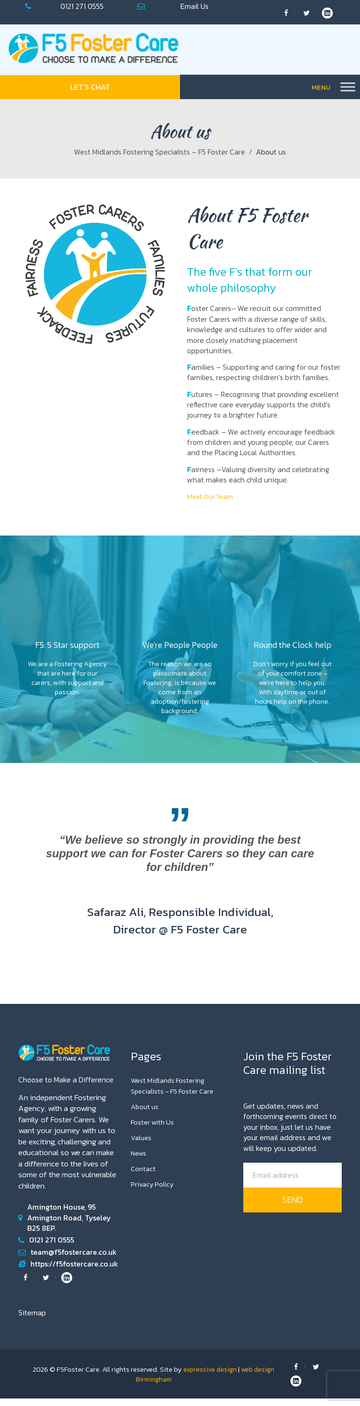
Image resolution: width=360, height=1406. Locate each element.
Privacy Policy (153, 1191)
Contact (144, 1175)
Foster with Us (154, 1128)
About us (146, 1113)
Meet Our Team (212, 496)
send (292, 1207)
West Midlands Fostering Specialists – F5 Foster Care (159, 151)
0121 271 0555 (82, 6)
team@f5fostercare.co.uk (194, 6)
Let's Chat (90, 87)
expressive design (209, 1376)
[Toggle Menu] (347, 87)
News (139, 1160)
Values (142, 1144)
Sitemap (32, 1319)
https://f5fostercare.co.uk (74, 1271)
